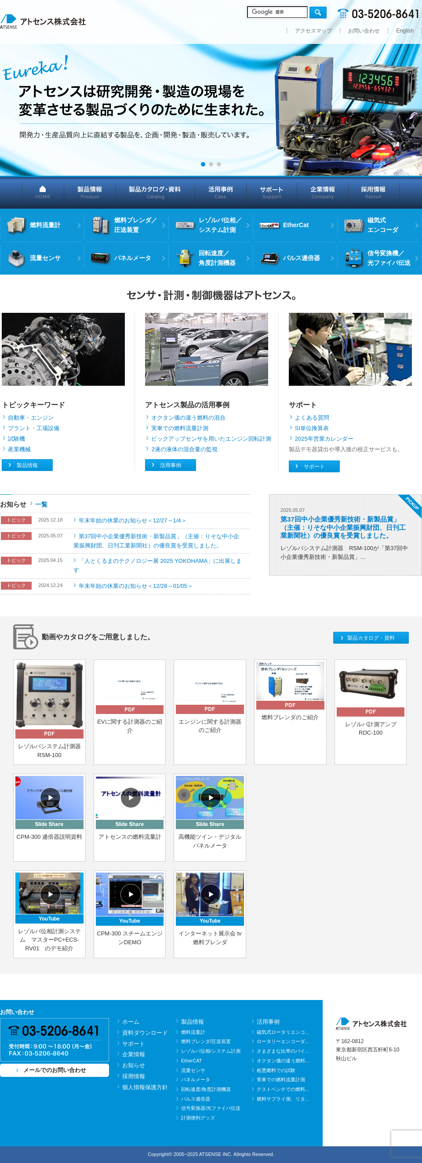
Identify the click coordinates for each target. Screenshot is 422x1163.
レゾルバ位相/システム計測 (210, 1051)
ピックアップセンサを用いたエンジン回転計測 (211, 438)
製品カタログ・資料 (155, 192)
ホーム (130, 1021)
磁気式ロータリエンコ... (283, 1032)
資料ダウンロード (145, 1032)
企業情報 (323, 192)
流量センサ (193, 1070)
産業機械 (19, 449)
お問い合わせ (364, 31)
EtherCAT (191, 1060)
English (405, 31)
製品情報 (90, 192)
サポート (272, 192)
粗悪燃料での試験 (276, 1070)
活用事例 (221, 192)
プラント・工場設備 (33, 428)
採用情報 (374, 192)
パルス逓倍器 (195, 1098)
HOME (43, 192)
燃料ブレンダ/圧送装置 (206, 1041)
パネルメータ (195, 1079)
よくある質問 (312, 417)
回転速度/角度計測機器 (206, 1089)
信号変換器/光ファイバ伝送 (210, 1108)
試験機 (16, 438)
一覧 (41, 504)
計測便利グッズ (198, 1117)
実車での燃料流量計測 (179, 428)
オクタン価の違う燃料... (283, 1060)
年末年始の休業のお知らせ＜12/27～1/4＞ (133, 520)
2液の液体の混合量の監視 (184, 449)
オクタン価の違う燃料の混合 (188, 417)
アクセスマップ (313, 31)
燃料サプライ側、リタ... (283, 1098)
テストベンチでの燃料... (283, 1089)
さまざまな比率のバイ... (283, 1051)
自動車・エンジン (31, 417)
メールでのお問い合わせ (54, 1070)
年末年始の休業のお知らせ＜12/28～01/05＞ (136, 586)
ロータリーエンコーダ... (283, 1041)
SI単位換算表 (312, 428)
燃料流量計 (193, 1032)
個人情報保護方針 (145, 1087)
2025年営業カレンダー (324, 438)
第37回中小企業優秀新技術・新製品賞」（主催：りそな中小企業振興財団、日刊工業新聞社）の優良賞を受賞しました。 (343, 527)
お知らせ (133, 1065)
